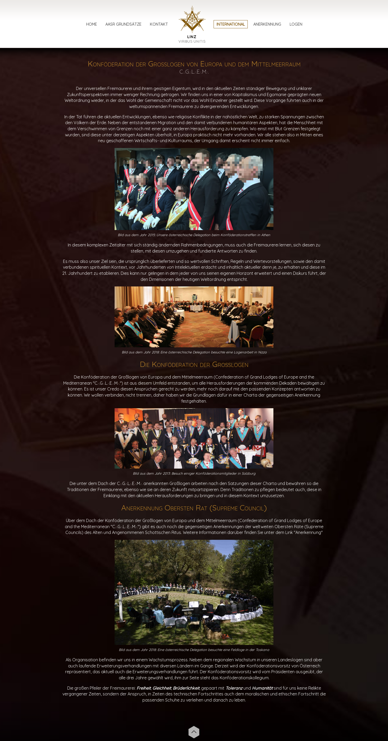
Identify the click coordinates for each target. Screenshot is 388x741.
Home (91, 24)
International (230, 24)
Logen (296, 24)
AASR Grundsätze (123, 24)
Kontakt (159, 24)
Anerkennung (267, 24)
